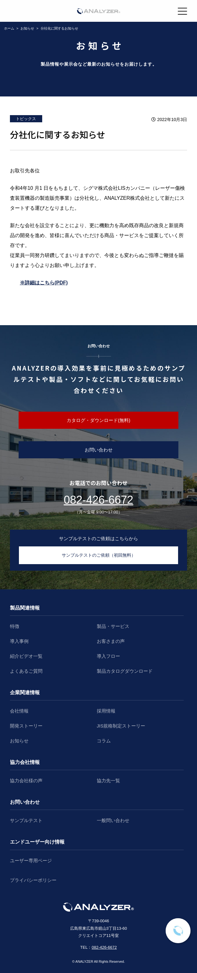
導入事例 (19, 641)
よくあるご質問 (26, 671)
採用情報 (106, 710)
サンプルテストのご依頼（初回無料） (99, 555)
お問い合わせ (99, 449)
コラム (104, 740)
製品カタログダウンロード (125, 671)
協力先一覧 (108, 780)
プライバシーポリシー (33, 880)
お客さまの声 (111, 641)
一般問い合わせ (113, 820)
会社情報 (19, 710)
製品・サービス (113, 626)
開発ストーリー (26, 725)
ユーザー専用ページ (31, 860)
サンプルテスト (26, 820)
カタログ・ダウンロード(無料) (98, 420)
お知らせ (19, 740)
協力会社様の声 (26, 780)
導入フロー (108, 656)
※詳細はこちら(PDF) (44, 282)
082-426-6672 (98, 500)
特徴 (14, 626)
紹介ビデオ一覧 (26, 656)
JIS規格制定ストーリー (121, 725)
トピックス (26, 118)
